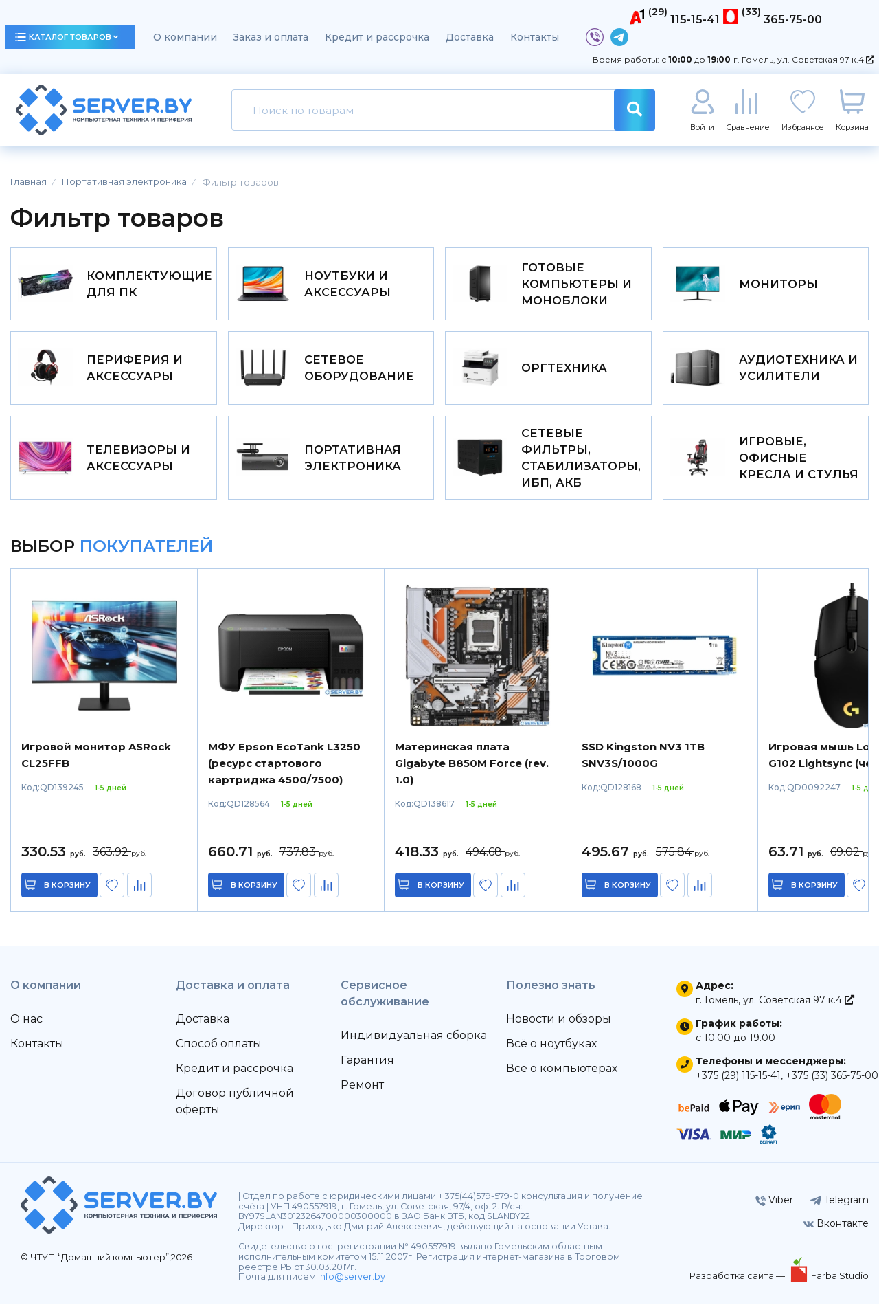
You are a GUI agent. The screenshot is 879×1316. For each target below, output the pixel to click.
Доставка (470, 37)
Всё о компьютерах (561, 1079)
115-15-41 (695, 19)
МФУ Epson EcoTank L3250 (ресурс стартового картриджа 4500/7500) (284, 775)
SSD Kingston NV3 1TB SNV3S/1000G (643, 766)
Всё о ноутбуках (551, 1055)
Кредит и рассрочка (377, 37)
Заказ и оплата (270, 37)
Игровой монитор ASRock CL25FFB (96, 766)
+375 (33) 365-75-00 (832, 1087)
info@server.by (351, 1288)
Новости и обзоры (558, 1030)
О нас (26, 1030)
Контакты (534, 37)
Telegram (839, 1211)
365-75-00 (793, 19)
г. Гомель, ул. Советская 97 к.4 (803, 59)
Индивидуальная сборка (414, 1046)
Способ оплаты (219, 1055)
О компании (185, 37)
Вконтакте (836, 1235)
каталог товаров (66, 37)
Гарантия (367, 1071)
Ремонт (362, 1096)
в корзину (68, 897)
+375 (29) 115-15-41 (738, 1087)
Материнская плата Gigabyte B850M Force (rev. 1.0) (472, 775)
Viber (774, 1211)
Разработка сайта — (738, 1287)
